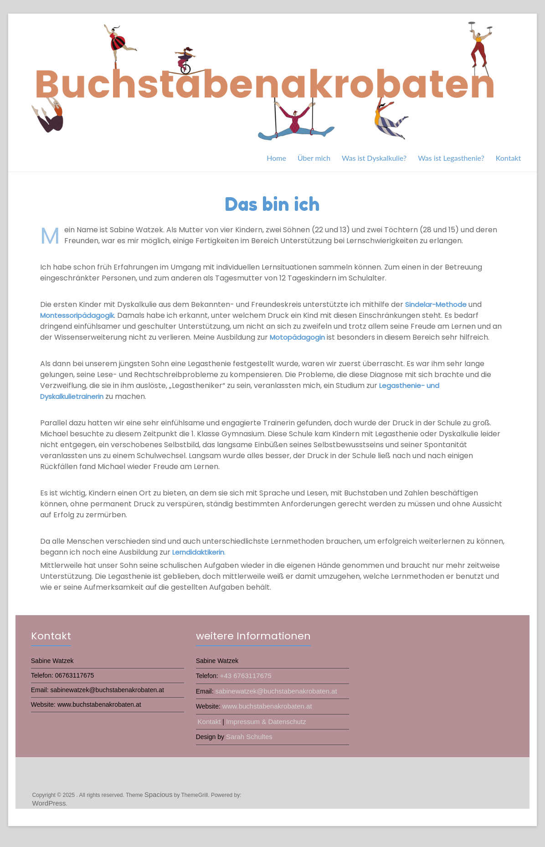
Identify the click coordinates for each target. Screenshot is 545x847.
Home (276, 157)
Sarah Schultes (248, 736)
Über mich (314, 157)
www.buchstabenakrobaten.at (267, 706)
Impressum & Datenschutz (266, 721)
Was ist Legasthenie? (451, 157)
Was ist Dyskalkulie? (374, 157)
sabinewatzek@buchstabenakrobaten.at (276, 691)
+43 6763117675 (246, 675)
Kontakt (508, 157)
